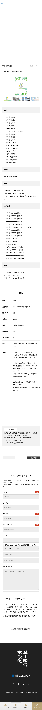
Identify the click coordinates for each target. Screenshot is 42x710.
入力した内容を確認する (21, 629)
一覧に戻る (33, 458)
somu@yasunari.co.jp (17, 443)
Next (41, 99)
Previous (1, 99)
